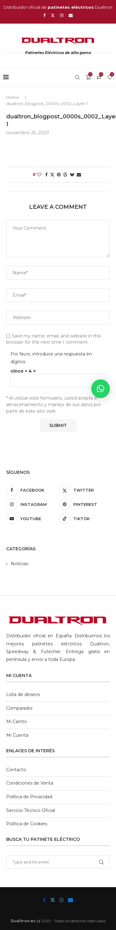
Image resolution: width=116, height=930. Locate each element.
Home (12, 97)
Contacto (16, 769)
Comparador (19, 708)
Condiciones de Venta (29, 783)
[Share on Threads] (65, 174)
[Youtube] (31, 518)
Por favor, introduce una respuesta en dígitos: (51, 357)
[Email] (71, 15)
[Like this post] (39, 174)
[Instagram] (61, 15)
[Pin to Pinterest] (59, 174)
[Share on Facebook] (46, 174)
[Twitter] (53, 15)
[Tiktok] (84, 518)
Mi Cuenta (17, 735)
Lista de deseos (23, 694)
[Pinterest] (84, 504)
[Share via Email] (79, 174)
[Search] (77, 77)
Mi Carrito (16, 721)
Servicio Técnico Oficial (30, 810)
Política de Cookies (26, 824)
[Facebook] (44, 15)
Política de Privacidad (29, 796)
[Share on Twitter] (52, 174)
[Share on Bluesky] (72, 174)
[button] (100, 388)
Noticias (19, 563)
